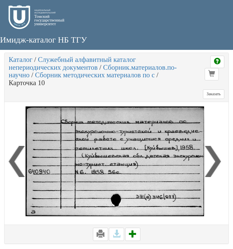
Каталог (21, 59)
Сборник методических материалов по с (95, 75)
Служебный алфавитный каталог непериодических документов (72, 63)
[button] (212, 74)
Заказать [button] (214, 94)
